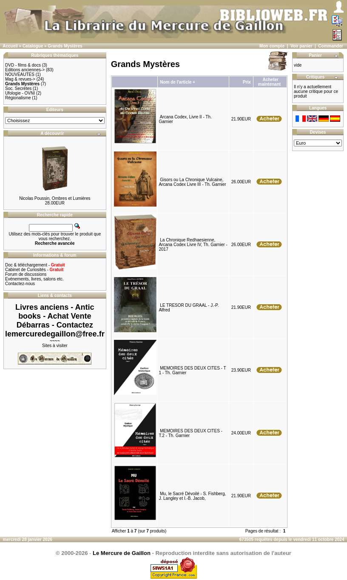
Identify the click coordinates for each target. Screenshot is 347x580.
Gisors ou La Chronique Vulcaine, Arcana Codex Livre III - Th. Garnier (192, 182)
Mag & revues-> (20, 79)
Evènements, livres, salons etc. (34, 279)
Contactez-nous (20, 283)
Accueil (10, 46)
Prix (247, 82)
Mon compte (271, 46)
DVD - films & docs (23, 65)
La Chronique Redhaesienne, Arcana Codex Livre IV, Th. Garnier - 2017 (193, 245)
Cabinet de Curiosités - (34, 269)
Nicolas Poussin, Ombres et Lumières (54, 198)
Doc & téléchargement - (35, 265)
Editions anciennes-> (25, 69)
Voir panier (301, 46)
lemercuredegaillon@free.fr (55, 334)
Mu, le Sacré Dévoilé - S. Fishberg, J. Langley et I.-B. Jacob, (192, 496)
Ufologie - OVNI (20, 93)
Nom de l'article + (177, 82)
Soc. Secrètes (18, 88)
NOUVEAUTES (19, 74)
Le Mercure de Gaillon (122, 553)
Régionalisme (18, 97)
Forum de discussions (25, 274)
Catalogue (33, 46)
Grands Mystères (65, 46)
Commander (330, 46)
